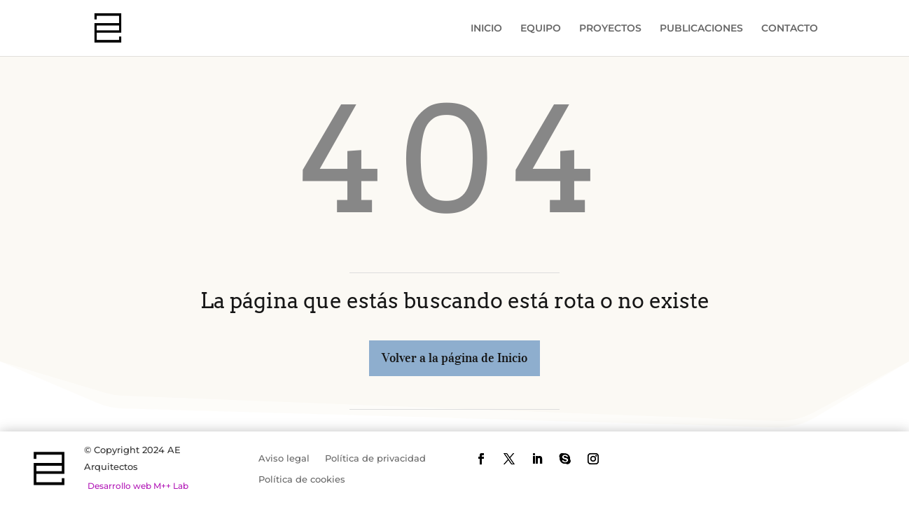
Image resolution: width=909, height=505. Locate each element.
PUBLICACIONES (701, 28)
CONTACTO (789, 28)
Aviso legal (284, 458)
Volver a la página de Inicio (454, 358)
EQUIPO (540, 28)
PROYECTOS (610, 28)
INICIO (486, 28)
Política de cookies (301, 479)
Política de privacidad (375, 458)
